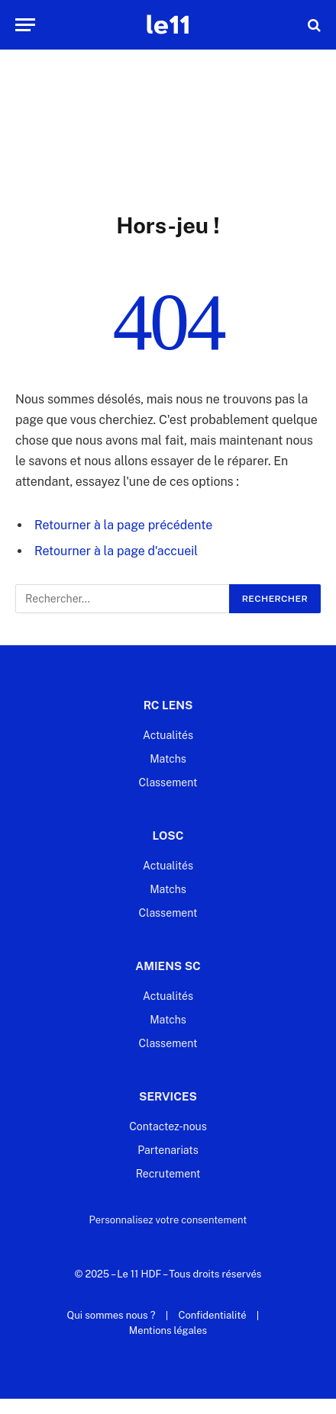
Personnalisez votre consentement (168, 1220)
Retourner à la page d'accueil (116, 551)
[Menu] (25, 25)
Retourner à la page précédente (123, 525)
